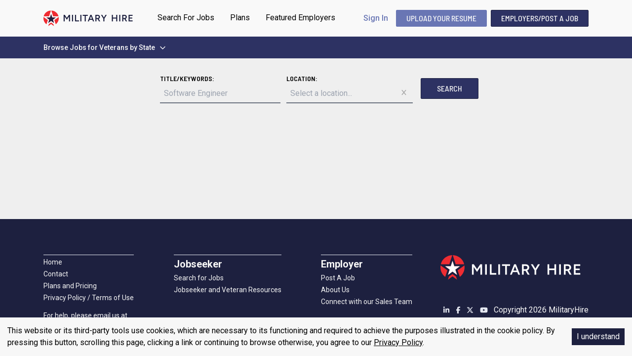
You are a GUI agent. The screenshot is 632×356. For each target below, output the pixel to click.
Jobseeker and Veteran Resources (227, 290)
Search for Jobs (199, 278)
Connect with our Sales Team (366, 302)
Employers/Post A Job (539, 18)
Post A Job (338, 278)
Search (449, 88)
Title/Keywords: (187, 78)
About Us (335, 290)
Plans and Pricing (70, 286)
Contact (55, 274)
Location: (301, 78)
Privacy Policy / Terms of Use (88, 298)
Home (52, 262)
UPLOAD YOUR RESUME (441, 18)
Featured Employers (300, 17)
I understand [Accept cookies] (598, 336)
